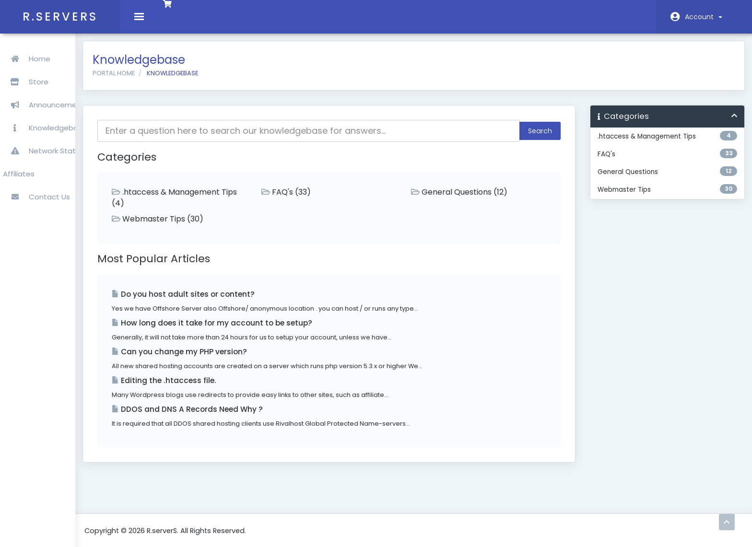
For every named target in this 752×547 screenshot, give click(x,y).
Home (28, 50)
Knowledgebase (47, 119)
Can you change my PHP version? (231, 359)
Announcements (47, 96)
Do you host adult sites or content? (235, 301)
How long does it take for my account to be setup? (264, 330)
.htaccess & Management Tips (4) (217, 205)
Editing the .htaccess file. (216, 388)
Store (57, 73)
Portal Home (165, 80)
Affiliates (20, 165)
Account (703, 17)
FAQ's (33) (323, 199)
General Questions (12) (482, 199)
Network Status (45, 142)
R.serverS (60, 16)
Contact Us (38, 188)
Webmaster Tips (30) (209, 226)
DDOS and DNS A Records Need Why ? (239, 416)
